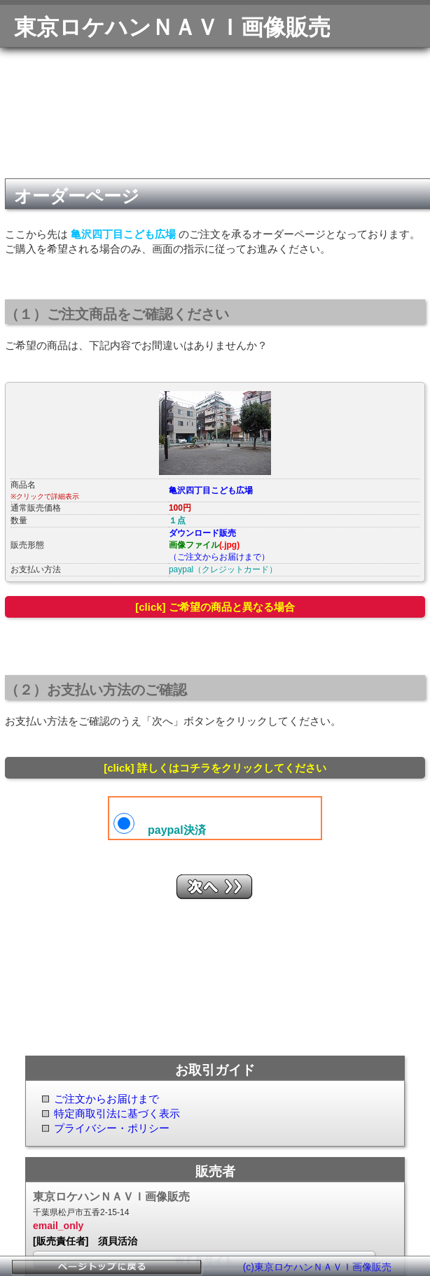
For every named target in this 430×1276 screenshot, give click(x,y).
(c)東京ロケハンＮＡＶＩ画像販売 (317, 1267)
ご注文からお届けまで (106, 1099)
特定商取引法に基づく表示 (117, 1113)
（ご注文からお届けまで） (219, 557)
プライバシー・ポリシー (111, 1128)
